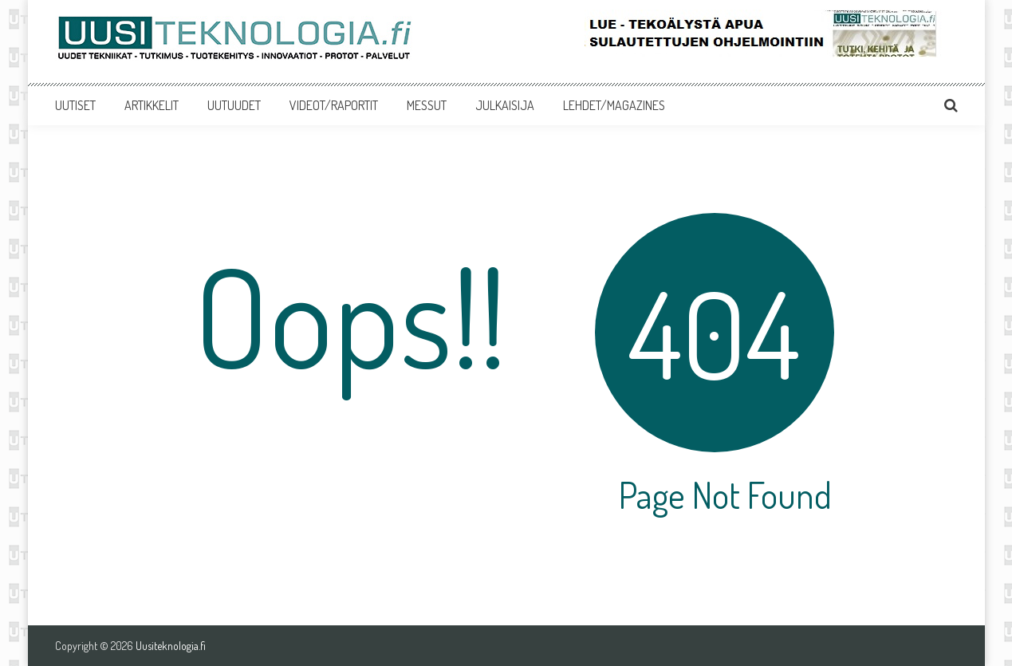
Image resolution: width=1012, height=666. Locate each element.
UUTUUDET (234, 105)
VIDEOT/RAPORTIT (333, 105)
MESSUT (427, 105)
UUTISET (75, 105)
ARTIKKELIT (151, 105)
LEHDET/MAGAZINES (614, 105)
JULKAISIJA (504, 105)
